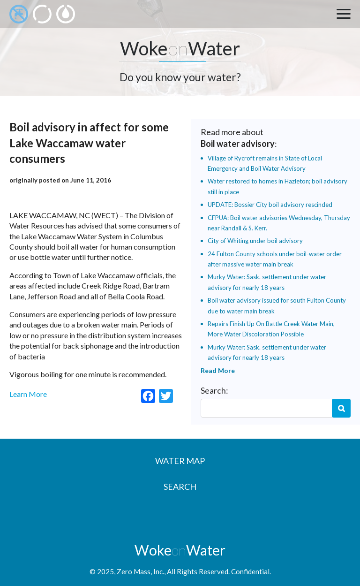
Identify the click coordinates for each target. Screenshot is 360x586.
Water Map (180, 461)
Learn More (28, 393)
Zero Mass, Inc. (140, 571)
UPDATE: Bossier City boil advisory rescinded (270, 204)
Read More (218, 370)
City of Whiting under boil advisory (255, 240)
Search (341, 408)
